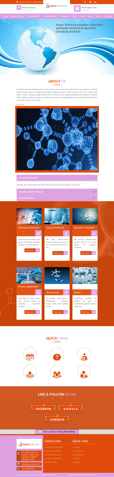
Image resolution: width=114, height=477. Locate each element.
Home (6, 16)
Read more (33, 250)
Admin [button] (98, 16)
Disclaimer (79, 455)
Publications (65, 16)
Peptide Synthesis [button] (50, 16)
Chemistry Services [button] (17, 16)
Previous (5, 46)
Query (83, 16)
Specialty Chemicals (54, 455)
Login (77, 458)
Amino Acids (52, 462)
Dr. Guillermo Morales (31, 192)
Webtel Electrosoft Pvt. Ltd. (88, 475)
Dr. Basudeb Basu (28, 178)
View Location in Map (57, 432)
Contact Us (79, 451)
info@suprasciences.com (27, 10)
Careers (90, 16)
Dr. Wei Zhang (26, 198)
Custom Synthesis (54, 451)
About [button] (74, 16)
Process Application (54, 458)
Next (108, 46)
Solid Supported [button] (34, 16)
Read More (20, 105)
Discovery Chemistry (55, 447)
